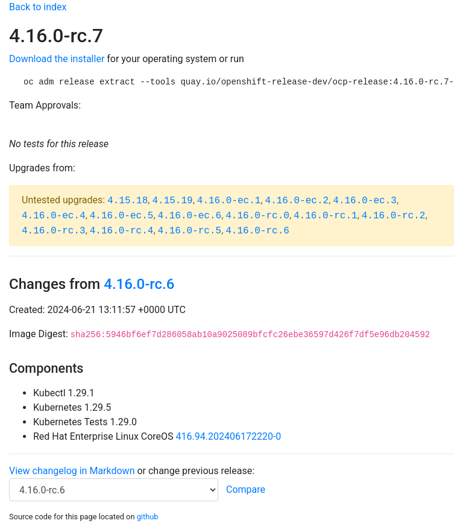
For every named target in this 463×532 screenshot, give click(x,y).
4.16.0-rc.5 (190, 231)
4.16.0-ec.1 (229, 200)
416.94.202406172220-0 (229, 436)
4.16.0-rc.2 (394, 216)
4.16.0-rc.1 (325, 216)
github (148, 516)
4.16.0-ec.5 (122, 216)
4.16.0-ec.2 (297, 200)
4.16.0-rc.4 (122, 231)
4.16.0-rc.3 (54, 231)
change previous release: (202, 471)
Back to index (37, 7)
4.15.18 (127, 200)
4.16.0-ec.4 (54, 216)
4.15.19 (172, 200)
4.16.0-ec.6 (190, 216)
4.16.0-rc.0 (257, 216)
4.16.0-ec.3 (365, 200)
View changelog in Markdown (71, 471)
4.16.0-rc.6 (257, 231)
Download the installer (56, 59)
